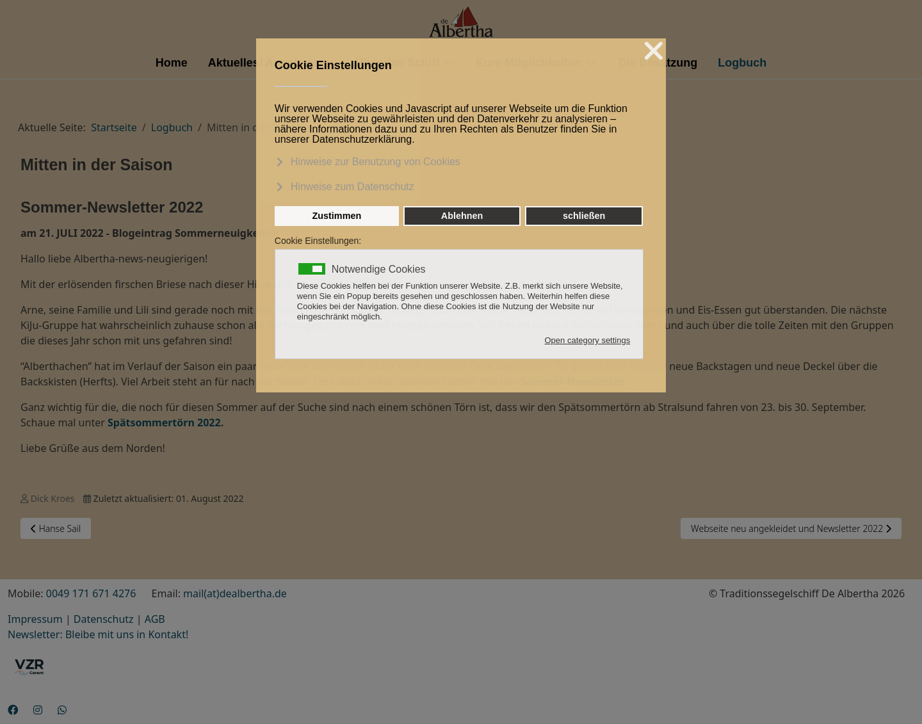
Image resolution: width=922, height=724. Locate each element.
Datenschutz (104, 619)
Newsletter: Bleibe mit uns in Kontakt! (98, 634)
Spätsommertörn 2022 (164, 422)
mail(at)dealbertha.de (235, 593)
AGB (155, 619)
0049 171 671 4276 (91, 593)
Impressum (35, 619)
